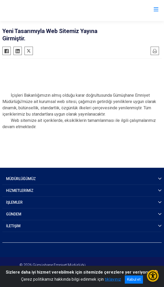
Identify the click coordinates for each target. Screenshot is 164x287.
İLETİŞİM (13, 226)
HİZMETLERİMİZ (19, 190)
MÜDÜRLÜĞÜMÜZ (21, 179)
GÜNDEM (13, 214)
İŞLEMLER (14, 202)
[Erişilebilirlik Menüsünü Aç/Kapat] (153, 276)
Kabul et (134, 279)
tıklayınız (113, 279)
